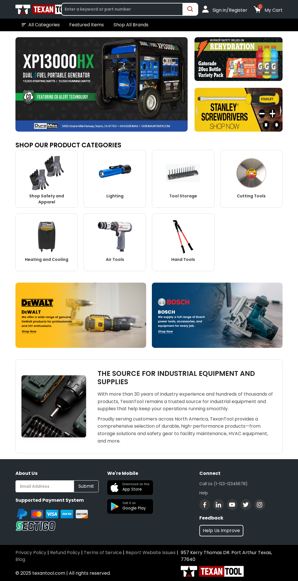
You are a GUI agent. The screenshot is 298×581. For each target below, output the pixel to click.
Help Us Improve (221, 530)
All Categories (40, 24)
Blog (20, 559)
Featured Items (86, 24)
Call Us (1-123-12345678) (223, 484)
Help (203, 493)
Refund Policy (65, 552)
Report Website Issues (151, 552)
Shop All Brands (131, 24)
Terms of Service (103, 552)
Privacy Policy (30, 552)
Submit (86, 486)
